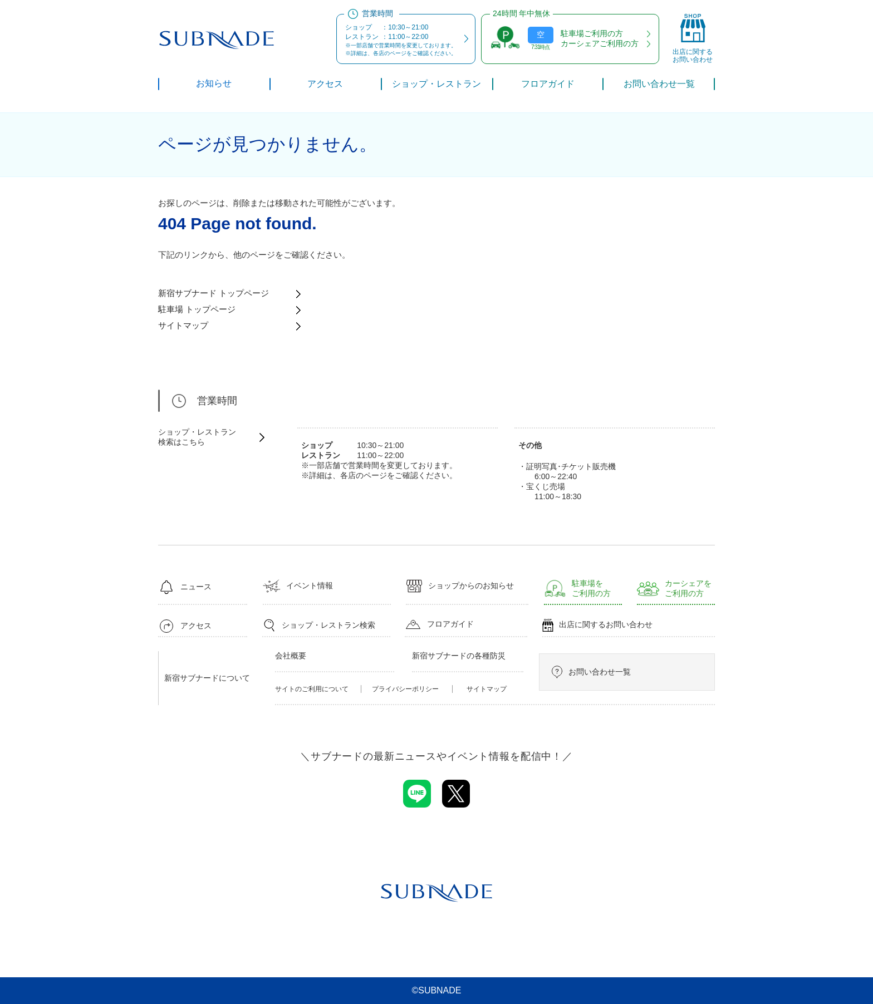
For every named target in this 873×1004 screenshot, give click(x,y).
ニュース (185, 587)
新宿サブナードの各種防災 (459, 655)
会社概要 (290, 655)
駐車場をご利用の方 (577, 588)
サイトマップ (183, 325)
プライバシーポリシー (405, 689)
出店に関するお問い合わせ (597, 625)
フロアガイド (439, 624)
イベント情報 (298, 586)
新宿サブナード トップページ (213, 293)
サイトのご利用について (312, 689)
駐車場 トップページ (197, 309)
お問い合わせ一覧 (590, 672)
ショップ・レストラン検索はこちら (197, 436)
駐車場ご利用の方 (592, 33)
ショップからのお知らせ (460, 586)
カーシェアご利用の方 (600, 43)
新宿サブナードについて (207, 677)
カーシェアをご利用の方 (674, 588)
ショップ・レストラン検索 (318, 625)
